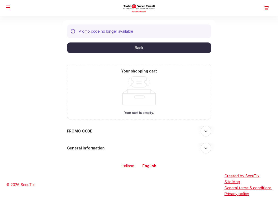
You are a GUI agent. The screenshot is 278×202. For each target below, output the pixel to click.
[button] (8, 7)
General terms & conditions (248, 188)
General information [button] (86, 148)
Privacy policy (236, 193)
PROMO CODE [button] (79, 131)
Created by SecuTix (241, 176)
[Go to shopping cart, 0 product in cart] (266, 8)
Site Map (232, 181)
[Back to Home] (139, 8)
